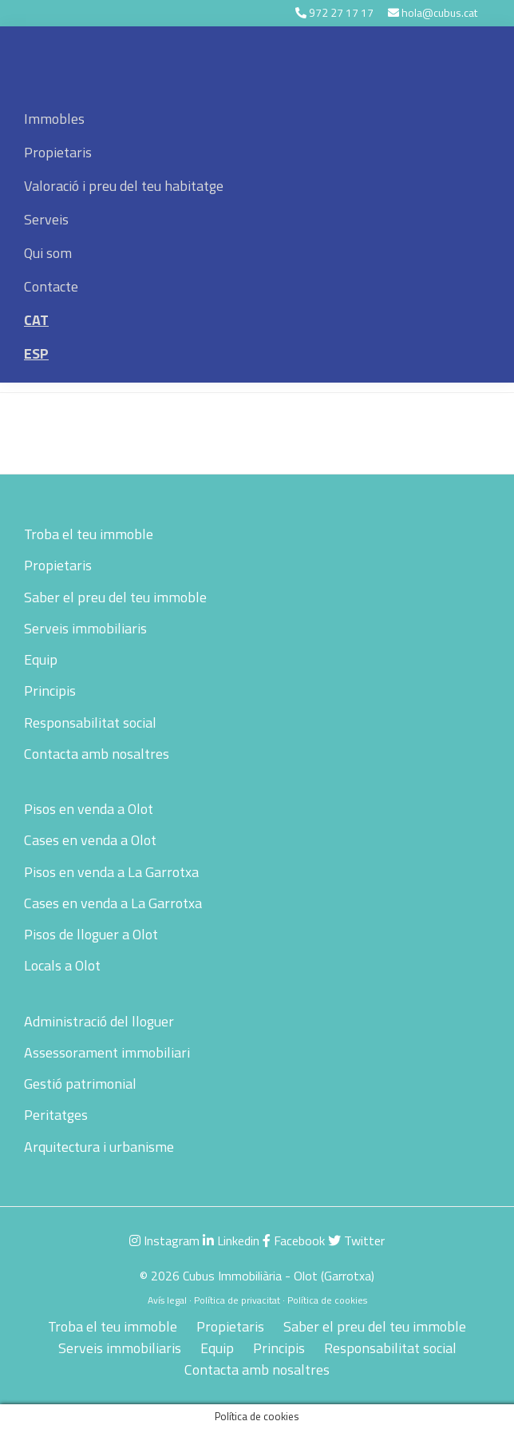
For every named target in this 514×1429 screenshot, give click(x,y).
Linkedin (231, 1240)
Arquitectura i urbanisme (99, 1146)
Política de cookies (327, 1300)
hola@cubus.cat (439, 12)
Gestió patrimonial (80, 1083)
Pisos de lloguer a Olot (91, 934)
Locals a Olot (62, 965)
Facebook (294, 1240)
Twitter (356, 1240)
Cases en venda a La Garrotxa (113, 903)
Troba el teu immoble (88, 534)
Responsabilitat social (90, 722)
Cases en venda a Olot (90, 840)
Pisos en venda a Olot (88, 809)
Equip (40, 659)
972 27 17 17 (341, 12)
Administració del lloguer (99, 1021)
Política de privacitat (237, 1300)
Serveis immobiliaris (85, 628)
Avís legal (167, 1300)
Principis (50, 690)
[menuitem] (257, 320)
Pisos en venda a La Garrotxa (111, 872)
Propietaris (58, 565)
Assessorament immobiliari (107, 1052)
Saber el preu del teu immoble (115, 597)
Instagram (164, 1240)
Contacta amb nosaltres (96, 753)
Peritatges (56, 1114)
